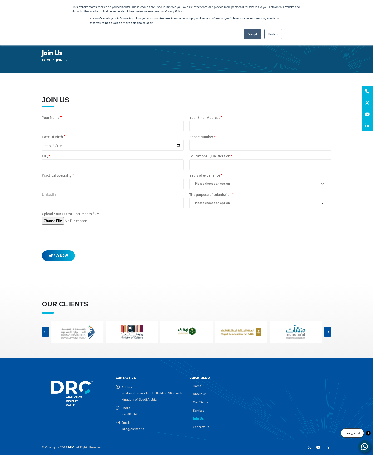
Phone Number (202, 137)
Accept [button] (252, 33)
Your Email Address (205, 118)
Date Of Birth (53, 137)
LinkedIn (49, 195)
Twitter (309, 447)
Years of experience (205, 175)
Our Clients (201, 402)
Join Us (198, 418)
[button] (45, 332)
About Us (200, 394)
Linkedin (327, 447)
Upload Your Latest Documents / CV (70, 214)
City (46, 156)
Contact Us (201, 427)
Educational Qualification (211, 156)
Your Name (52, 118)
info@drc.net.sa (133, 429)
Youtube (318, 447)
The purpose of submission (211, 195)
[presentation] (78, 236)
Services (198, 410)
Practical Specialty (58, 175)
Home (197, 386)
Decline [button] (273, 33)
